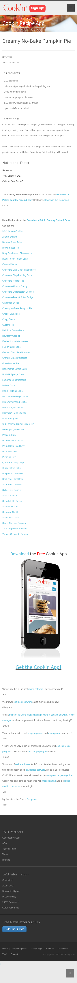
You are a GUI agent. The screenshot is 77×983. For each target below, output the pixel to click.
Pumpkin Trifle (9, 457)
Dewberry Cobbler (11, 336)
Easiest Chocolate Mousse (15, 341)
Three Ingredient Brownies (15, 528)
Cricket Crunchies (11, 314)
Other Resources (10, 907)
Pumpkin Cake (9, 451)
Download (19, 554)
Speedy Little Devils (12, 501)
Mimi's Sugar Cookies (13, 407)
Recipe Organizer (19, 949)
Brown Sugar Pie (10, 248)
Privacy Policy (9, 896)
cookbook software (23, 702)
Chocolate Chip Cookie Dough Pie (19, 270)
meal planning (49, 781)
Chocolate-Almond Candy (14, 286)
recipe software (35, 689)
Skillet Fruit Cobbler (12, 490)
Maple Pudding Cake (12, 391)
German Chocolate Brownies (16, 352)
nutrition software (17, 715)
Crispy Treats (8, 319)
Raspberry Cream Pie (12, 473)
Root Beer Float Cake (12, 479)
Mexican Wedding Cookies (15, 396)
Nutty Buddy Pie (10, 418)
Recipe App (32, 799)
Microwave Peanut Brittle (14, 402)
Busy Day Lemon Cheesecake (17, 253)
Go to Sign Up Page (14, 929)
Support (14, 954)
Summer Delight (10, 506)
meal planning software (38, 715)
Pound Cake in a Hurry (13, 446)
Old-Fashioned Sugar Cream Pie (18, 424)
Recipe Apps (36, 949)
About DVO (8, 885)
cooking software (59, 715)
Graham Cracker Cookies (14, 358)
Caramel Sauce (10, 264)
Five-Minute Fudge (11, 347)
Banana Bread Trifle (12, 242)
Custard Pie (8, 325)
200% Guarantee (10, 902)
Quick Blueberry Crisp (13, 462)
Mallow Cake (8, 385)
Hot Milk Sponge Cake (13, 374)
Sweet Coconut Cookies (14, 523)
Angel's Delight (9, 237)
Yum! (4, 954)
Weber (5, 854)
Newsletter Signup (11, 891)
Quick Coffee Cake (11, 468)
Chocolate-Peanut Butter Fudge (17, 297)
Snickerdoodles (9, 495)
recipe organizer (35, 733)
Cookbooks (63, 949)
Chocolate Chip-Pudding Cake (17, 275)
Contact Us (7, 880)
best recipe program (38, 751)
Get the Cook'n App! (38, 666)
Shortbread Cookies (12, 484)
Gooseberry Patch (11, 838)
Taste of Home (9, 849)
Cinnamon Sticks (10, 303)
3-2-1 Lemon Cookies (12, 231)
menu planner (55, 733)
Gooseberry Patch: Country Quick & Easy (48, 220)
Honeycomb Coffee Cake (14, 369)
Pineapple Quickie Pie (13, 429)
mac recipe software (35, 770)
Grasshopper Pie (10, 363)
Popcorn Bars (9, 435)
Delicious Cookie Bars (13, 330)
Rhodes (6, 860)
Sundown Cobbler (11, 512)
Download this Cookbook (56, 200)
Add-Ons (50, 949)
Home (5, 949)
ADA (4, 843)
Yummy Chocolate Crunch (15, 534)
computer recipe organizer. (60, 775)
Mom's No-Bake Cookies (14, 413)
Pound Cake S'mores (12, 440)
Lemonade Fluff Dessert (14, 380)
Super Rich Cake (10, 517)
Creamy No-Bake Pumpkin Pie (17, 308)
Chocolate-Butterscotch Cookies (18, 292)
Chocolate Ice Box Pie (13, 281)
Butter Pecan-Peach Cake (15, 259)
